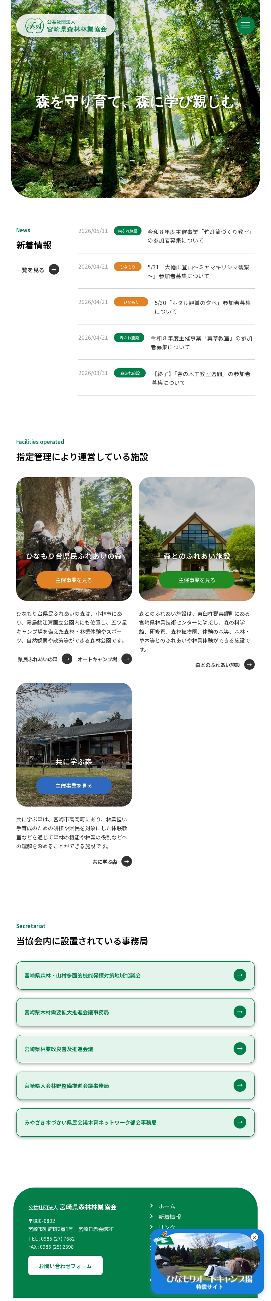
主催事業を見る (74, 576)
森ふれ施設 (128, 231)
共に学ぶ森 (104, 864)
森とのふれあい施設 (216, 664)
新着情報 (169, 1220)
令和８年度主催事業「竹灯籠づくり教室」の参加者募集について (201, 235)
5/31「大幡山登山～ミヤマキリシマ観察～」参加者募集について (200, 270)
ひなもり (128, 266)
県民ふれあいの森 (96, 654)
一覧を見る (30, 269)
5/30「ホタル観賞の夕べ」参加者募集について (204, 306)
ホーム (166, 1209)
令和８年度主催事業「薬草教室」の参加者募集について (203, 341)
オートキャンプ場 (96, 668)
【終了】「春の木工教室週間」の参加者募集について (203, 377)
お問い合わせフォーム (68, 1269)
